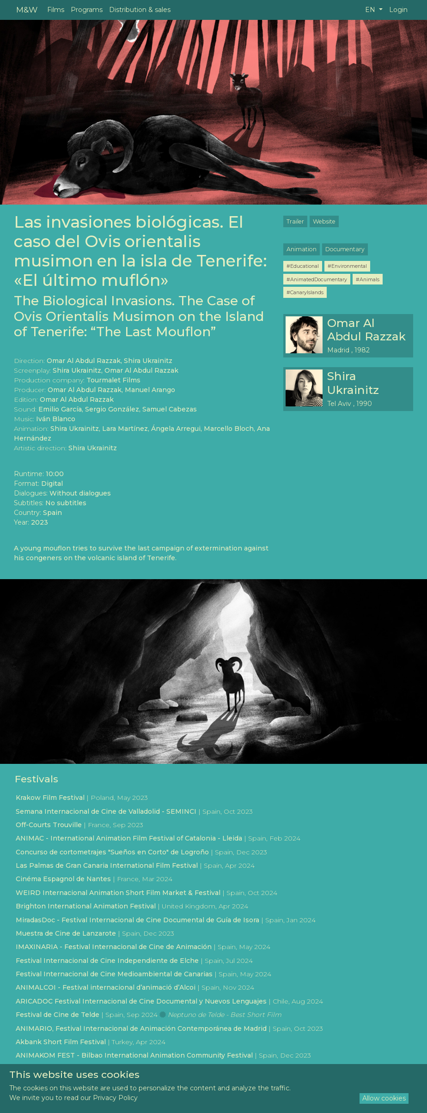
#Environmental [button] (347, 266)
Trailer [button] (295, 221)
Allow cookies (384, 1098)
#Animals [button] (367, 279)
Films (55, 10)
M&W (26, 9)
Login (398, 10)
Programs (87, 10)
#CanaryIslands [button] (305, 292)
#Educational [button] (303, 266)
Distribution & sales (140, 10)
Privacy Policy (115, 1098)
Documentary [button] (345, 249)
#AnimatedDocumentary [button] (317, 279)
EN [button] (371, 10)
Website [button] (324, 221)
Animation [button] (302, 249)
